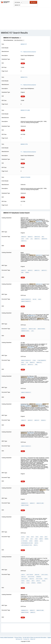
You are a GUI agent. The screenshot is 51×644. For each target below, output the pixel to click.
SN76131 (38, 580)
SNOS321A (28, 406)
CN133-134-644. (31, 576)
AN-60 (27, 538)
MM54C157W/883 (41, 328)
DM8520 (46, 538)
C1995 (27, 238)
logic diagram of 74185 (26, 545)
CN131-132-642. (44, 574)
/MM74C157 (39, 284)
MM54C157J (37, 238)
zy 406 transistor (42, 360)
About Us (32, 639)
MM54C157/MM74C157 (26, 299)
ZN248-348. (38, 576)
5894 (43, 236)
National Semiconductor (28, 51)
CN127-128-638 (30, 574)
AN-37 (32, 536)
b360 (22, 272)
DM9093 (36, 540)
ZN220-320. (37, 574)
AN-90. (39, 299)
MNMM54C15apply (25, 330)
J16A (32, 238)
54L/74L (23, 536)
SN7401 (30, 540)
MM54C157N (44, 238)
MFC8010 (33, 582)
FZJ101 (28, 582)
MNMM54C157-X (24, 503)
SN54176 (35, 545)
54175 (41, 540)
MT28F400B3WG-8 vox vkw (27, 543)
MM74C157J (23, 240)
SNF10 (33, 580)
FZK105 (22, 580)
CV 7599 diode (24, 540)
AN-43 (37, 536)
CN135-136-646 (24, 578)
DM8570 (41, 538)
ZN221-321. (23, 576)
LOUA (32, 330)
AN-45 (41, 536)
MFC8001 (39, 582)
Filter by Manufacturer (8, 40)
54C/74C (34, 299)
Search (33, 2)
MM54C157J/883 (32, 328)
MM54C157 (23, 236)
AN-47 (46, 536)
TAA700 (43, 580)
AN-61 (31, 538)
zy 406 (34, 360)
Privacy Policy (18, 637)
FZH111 (22, 582)
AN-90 (22, 238)
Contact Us (26, 639)
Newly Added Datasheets (6, 637)
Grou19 (23, 574)
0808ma (27, 272)
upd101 (28, 580)
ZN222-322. (31, 578)
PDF (23, 63)
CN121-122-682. (39, 578)
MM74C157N (37, 236)
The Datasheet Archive (5, 2)
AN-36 (28, 536)
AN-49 (22, 538)
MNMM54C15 (31, 315)
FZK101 (45, 578)
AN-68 (36, 538)
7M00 (36, 364)
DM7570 (36, 543)
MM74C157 (39, 221)
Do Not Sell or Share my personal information (34, 637)
